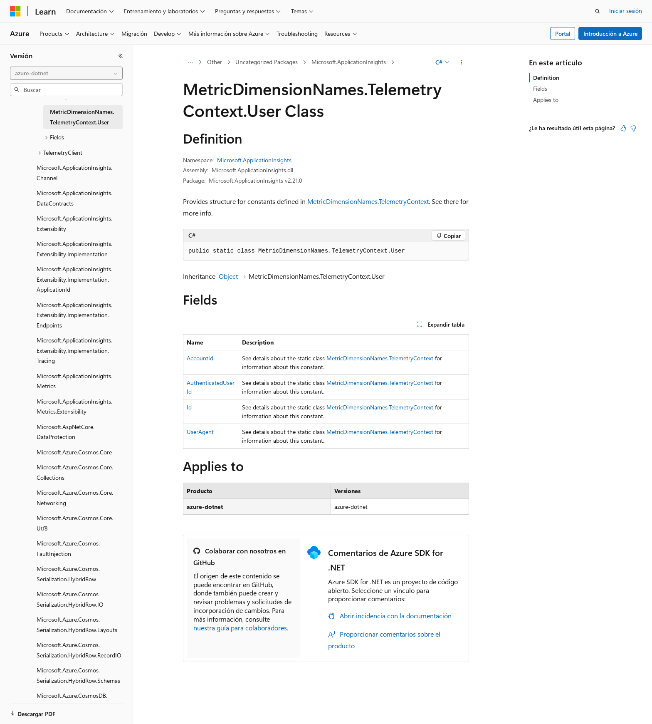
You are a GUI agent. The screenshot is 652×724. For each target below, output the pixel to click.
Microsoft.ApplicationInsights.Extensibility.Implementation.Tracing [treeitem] (74, 350)
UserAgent (200, 432)
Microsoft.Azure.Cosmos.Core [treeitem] (74, 452)
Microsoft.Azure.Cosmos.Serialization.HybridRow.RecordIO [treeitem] (79, 650)
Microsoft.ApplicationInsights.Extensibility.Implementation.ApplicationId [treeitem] (74, 279)
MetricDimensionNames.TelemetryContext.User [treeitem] (82, 117)
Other (214, 62)
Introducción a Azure (610, 33)
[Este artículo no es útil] (633, 128)
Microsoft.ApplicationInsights (348, 62)
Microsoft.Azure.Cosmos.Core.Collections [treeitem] (75, 472)
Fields (540, 88)
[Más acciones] (461, 62)
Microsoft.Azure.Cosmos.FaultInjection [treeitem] (68, 548)
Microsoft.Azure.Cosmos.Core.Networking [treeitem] (75, 497)
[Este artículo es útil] (623, 128)
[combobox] (66, 73)
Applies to (545, 100)
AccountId (200, 358)
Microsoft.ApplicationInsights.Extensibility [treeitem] (74, 223)
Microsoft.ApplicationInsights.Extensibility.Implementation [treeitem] (74, 249)
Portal (562, 33)
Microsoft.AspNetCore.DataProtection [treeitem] (65, 432)
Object (228, 276)
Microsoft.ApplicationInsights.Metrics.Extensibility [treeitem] (74, 406)
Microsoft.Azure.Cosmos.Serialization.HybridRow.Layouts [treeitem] (77, 624)
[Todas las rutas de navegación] (190, 62)
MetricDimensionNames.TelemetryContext (368, 201)
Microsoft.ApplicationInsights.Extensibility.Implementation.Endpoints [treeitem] (74, 315)
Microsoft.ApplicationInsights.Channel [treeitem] (74, 173)
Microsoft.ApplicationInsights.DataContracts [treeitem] (74, 198)
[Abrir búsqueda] (597, 11)
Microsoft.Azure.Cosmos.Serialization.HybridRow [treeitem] (68, 574)
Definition (546, 78)
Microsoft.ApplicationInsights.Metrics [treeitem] (74, 381)
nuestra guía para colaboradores (240, 627)
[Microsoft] (15, 11)
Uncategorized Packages (266, 62)
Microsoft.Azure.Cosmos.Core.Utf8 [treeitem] (75, 523)
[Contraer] (120, 55)
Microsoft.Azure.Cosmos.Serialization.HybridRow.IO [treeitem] (70, 599)
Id (189, 407)
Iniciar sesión (625, 11)
